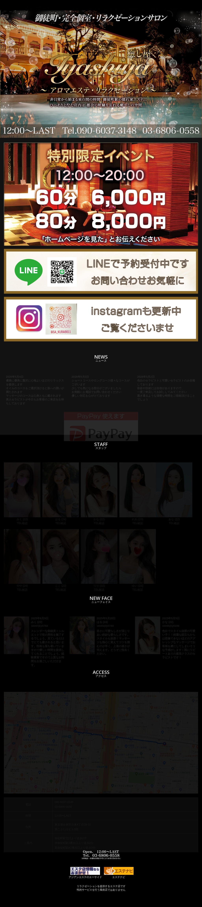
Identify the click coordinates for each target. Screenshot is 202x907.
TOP (75, 5)
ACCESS (154, 5)
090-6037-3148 (64, 802)
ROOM (133, 5)
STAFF (114, 5)
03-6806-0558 (63, 806)
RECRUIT (176, 5)
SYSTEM (94, 5)
